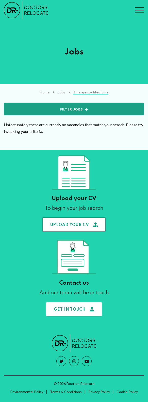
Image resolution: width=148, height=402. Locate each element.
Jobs (61, 92)
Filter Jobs (71, 109)
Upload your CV (74, 224)
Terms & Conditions (66, 392)
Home (45, 92)
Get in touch (74, 309)
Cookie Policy (127, 392)
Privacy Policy (99, 392)
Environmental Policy (26, 392)
